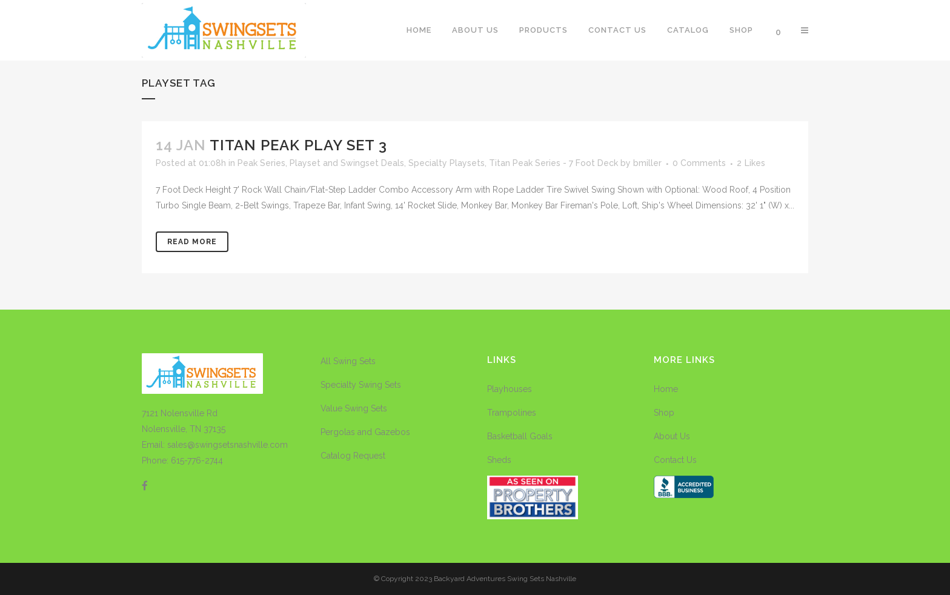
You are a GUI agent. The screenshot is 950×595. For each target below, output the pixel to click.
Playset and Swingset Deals (347, 163)
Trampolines (511, 412)
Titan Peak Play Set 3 (298, 145)
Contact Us (675, 460)
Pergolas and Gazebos (365, 432)
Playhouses (509, 389)
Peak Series (261, 163)
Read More (192, 242)
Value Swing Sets (354, 408)
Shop (664, 412)
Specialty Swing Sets (361, 385)
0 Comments (699, 163)
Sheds (499, 460)
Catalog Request (353, 455)
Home (666, 389)
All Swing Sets (348, 361)
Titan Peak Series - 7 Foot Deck (553, 163)
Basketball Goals (520, 436)
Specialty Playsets (446, 163)
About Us (672, 436)
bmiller (647, 163)
